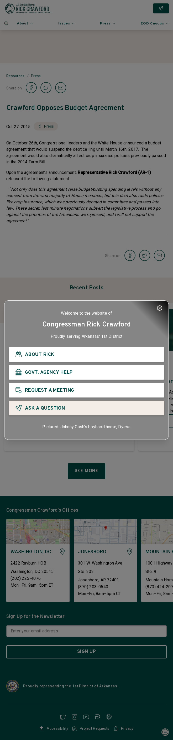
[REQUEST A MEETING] (86, 390)
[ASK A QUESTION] (86, 408)
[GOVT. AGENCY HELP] (86, 372)
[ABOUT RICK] (86, 354)
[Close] (159, 308)
